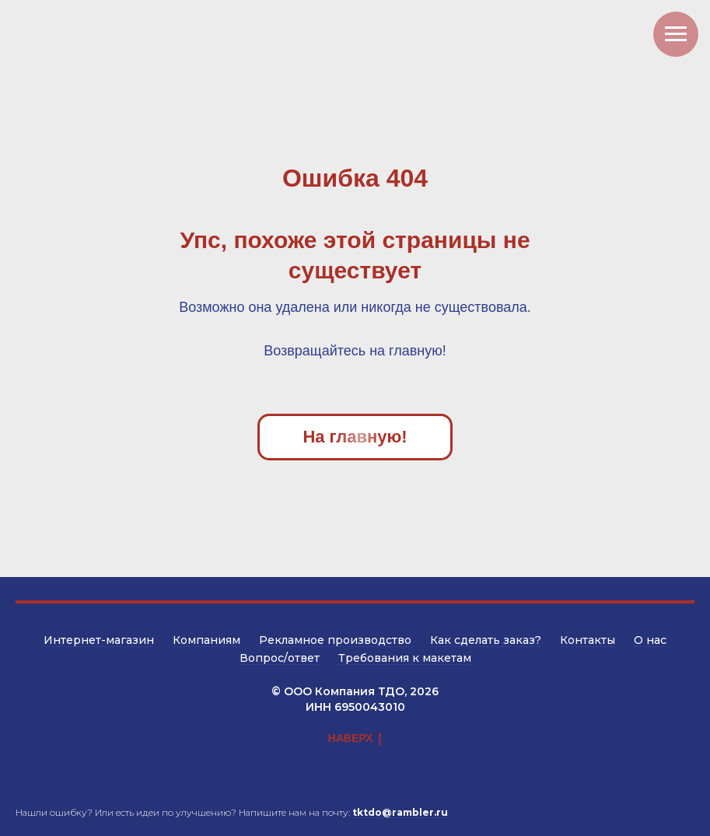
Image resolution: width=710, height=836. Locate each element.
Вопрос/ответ (280, 658)
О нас (650, 640)
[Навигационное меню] (676, 34)
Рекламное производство (335, 640)
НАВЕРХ (355, 739)
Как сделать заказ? (485, 640)
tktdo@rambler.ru (400, 812)
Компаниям (206, 640)
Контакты (587, 640)
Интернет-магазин (99, 640)
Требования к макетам (404, 658)
